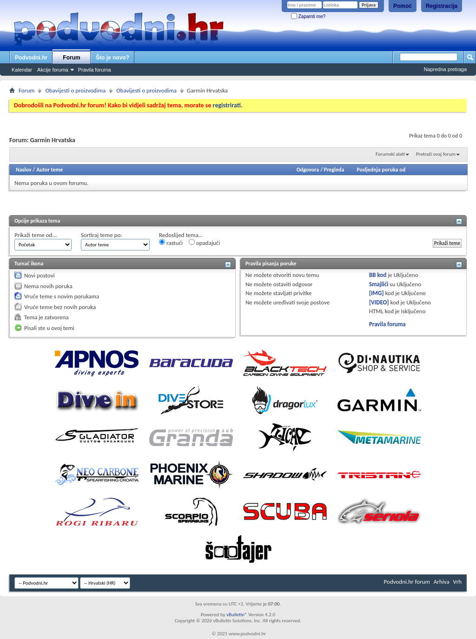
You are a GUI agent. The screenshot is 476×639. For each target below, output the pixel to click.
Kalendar (22, 69)
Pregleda (334, 169)
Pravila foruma (94, 69)
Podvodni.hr (31, 57)
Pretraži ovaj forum (436, 154)
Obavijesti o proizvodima (75, 90)
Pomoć (402, 6)
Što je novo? (112, 57)
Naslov (24, 169)
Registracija (441, 6)
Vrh (457, 581)
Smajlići (378, 284)
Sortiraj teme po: (101, 234)
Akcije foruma (52, 69)
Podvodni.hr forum (407, 581)
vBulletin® (236, 615)
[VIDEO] (379, 302)
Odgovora (308, 169)
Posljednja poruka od (381, 169)
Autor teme (49, 169)
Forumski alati (390, 154)
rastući (171, 242)
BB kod (377, 274)
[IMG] (376, 293)
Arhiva (442, 581)
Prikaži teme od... (35, 234)
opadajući (204, 242)
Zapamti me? (308, 16)
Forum (71, 57)
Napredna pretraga (445, 69)
